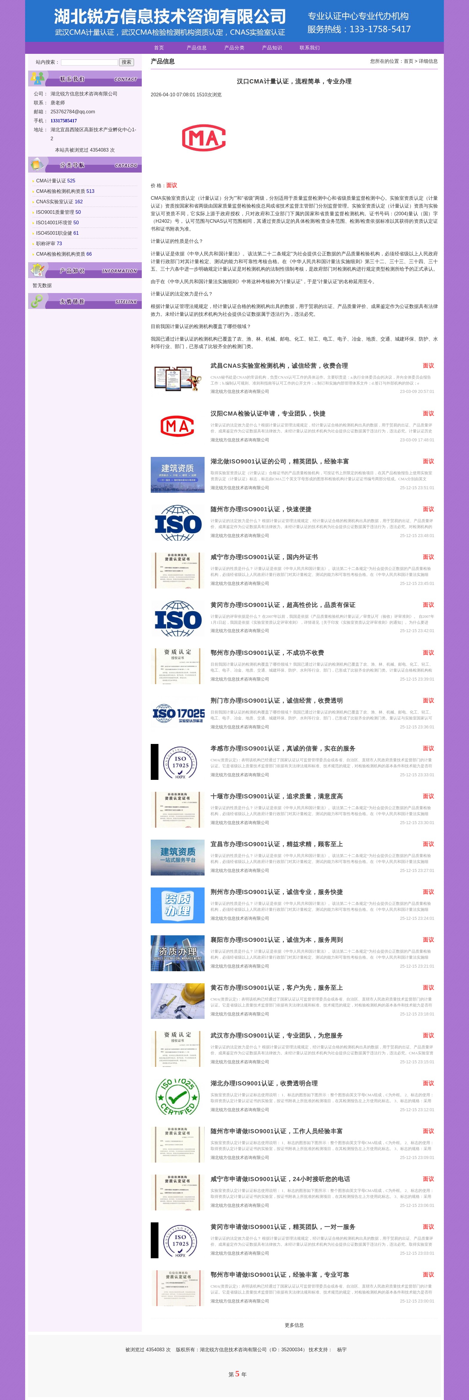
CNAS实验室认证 (54, 201)
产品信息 (197, 47)
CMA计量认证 (51, 180)
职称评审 (45, 243)
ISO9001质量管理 (55, 212)
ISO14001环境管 (54, 222)
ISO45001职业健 (54, 233)
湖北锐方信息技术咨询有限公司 (240, 391)
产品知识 (272, 47)
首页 (159, 47)
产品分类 (234, 47)
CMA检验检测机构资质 (60, 191)
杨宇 (342, 1349)
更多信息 (294, 1325)
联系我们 (310, 47)
